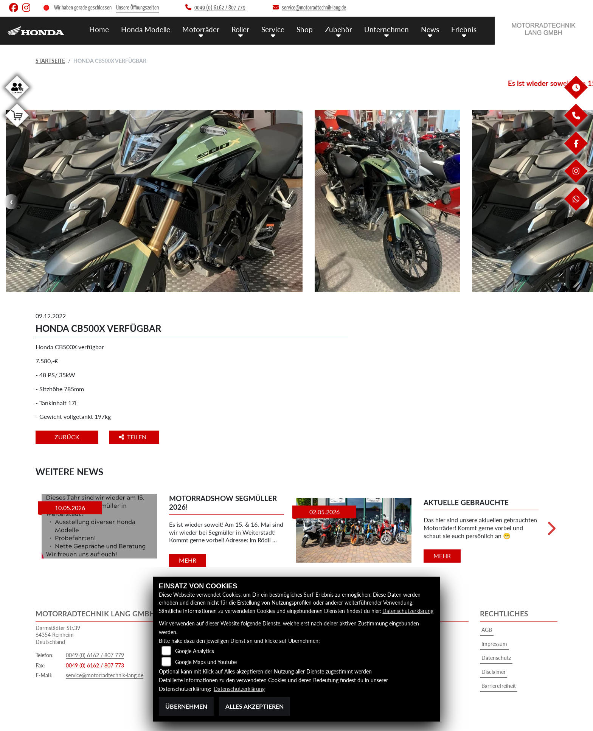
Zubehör (338, 29)
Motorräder (200, 29)
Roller (240, 29)
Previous (11, 201)
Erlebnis (464, 29)
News (430, 29)
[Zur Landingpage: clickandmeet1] (17, 100)
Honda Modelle (145, 29)
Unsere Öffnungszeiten (137, 8)
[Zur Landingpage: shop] (17, 128)
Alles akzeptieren (254, 706)
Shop (304, 29)
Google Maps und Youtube (206, 662)
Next (551, 531)
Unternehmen (386, 29)
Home (99, 29)
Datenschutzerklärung (407, 611)
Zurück (66, 436)
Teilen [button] (133, 436)
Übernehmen (186, 706)
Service (272, 29)
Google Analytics (194, 651)
